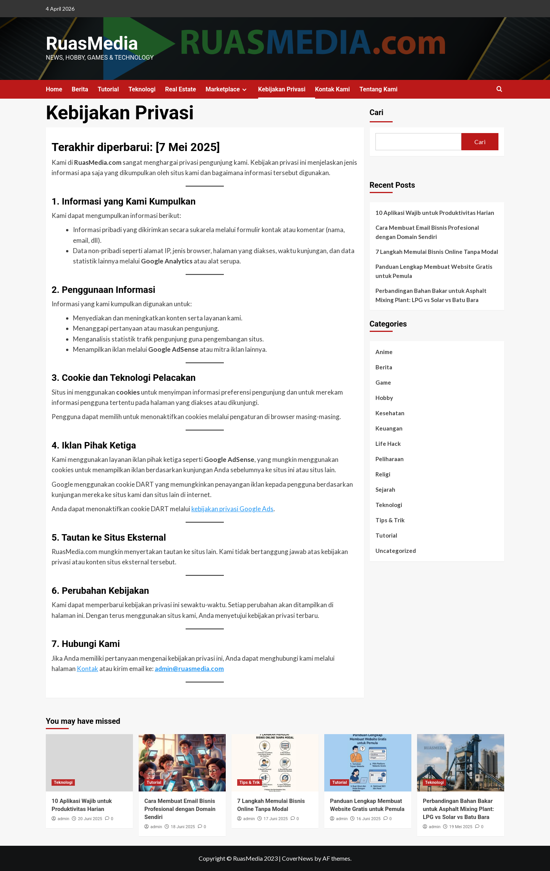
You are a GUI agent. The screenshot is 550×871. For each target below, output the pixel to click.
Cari (376, 112)
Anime (384, 351)
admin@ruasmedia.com (189, 669)
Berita (80, 89)
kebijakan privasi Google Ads (232, 509)
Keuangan (389, 428)
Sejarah (385, 489)
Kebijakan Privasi (282, 89)
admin (64, 818)
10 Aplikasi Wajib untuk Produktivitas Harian (434, 212)
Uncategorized (395, 550)
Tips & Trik (389, 520)
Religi (382, 474)
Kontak (87, 669)
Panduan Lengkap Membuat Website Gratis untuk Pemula (433, 271)
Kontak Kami (332, 89)
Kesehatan (389, 413)
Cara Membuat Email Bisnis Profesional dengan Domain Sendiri (427, 232)
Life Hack (388, 443)
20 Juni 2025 (90, 818)
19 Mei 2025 (460, 826)
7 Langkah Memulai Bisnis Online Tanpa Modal (436, 251)
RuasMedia (92, 43)
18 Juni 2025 (183, 826)
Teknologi (141, 89)
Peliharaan (389, 458)
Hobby (384, 397)
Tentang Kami (378, 89)
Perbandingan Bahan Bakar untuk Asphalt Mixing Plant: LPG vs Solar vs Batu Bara (431, 295)
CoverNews (297, 858)
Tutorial (108, 89)
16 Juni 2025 (368, 818)
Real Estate (180, 89)
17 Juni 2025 (276, 818)
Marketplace (227, 89)
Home (54, 89)
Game (383, 382)
